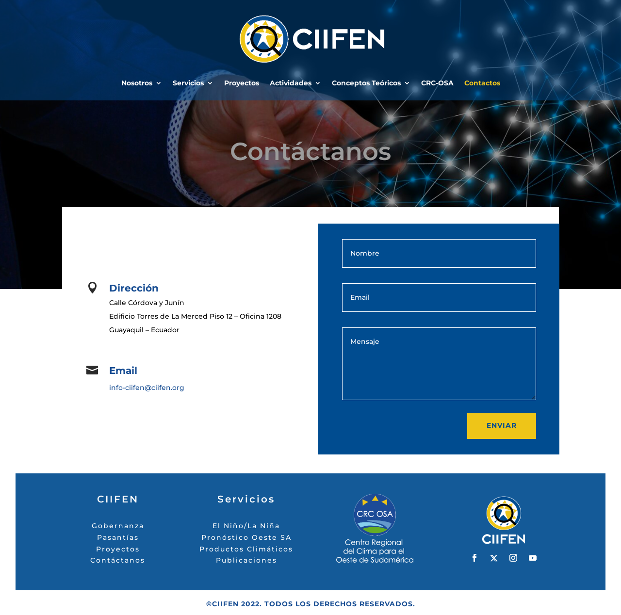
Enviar (502, 425)
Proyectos (241, 83)
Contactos (482, 83)
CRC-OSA (437, 83)
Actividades (290, 83)
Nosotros (136, 83)
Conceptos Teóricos (366, 83)
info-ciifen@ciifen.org (146, 387)
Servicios (188, 83)
